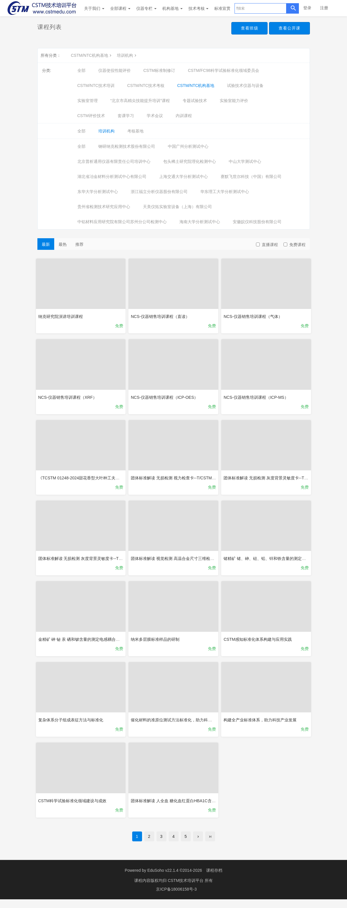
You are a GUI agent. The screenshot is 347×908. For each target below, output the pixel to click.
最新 (46, 244)
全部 (81, 70)
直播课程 (267, 244)
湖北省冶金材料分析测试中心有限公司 (111, 176)
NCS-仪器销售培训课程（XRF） (69, 396)
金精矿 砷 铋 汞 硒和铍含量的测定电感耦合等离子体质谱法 (93, 642)
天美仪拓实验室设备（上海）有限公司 (177, 206)
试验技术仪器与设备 (245, 85)
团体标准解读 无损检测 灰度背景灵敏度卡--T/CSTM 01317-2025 (283, 478)
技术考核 (198, 8)
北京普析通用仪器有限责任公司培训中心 (113, 161)
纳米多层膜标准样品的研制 (156, 642)
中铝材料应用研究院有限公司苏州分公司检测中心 (122, 221)
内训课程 (184, 115)
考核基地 (135, 131)
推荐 (79, 244)
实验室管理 (87, 100)
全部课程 (120, 8)
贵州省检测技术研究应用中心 (103, 206)
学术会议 (155, 115)
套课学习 (126, 115)
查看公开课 (288, 28)
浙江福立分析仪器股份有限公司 (159, 191)
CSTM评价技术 (91, 115)
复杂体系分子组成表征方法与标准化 (72, 724)
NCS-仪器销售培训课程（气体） (254, 315)
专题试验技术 (195, 100)
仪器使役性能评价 (114, 70)
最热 (63, 244)
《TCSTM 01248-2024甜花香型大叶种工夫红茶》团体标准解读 (97, 478)
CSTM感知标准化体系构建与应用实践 (259, 642)
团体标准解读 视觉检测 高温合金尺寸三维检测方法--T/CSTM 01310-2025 (198, 560)
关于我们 (94, 8)
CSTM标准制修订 (159, 70)
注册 (324, 8)
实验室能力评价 (234, 100)
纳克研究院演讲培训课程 (62, 315)
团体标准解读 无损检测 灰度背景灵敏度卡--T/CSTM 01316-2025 (98, 560)
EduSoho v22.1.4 (162, 879)
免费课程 (295, 244)
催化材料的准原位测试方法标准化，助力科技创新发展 (181, 724)
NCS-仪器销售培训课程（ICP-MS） (257, 396)
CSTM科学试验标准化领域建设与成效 (74, 806)
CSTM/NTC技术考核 (145, 85)
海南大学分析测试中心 (199, 221)
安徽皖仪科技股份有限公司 (257, 221)
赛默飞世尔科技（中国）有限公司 (251, 176)
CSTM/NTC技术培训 (96, 85)
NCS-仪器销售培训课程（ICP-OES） (165, 396)
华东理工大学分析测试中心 (224, 191)
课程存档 (214, 879)
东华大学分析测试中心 (97, 191)
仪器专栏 (146, 8)
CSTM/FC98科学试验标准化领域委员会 (223, 70)
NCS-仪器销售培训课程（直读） (161, 315)
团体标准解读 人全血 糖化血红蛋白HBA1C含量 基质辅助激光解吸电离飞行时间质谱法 (209, 806)
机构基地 (172, 8)
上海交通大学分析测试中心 (183, 176)
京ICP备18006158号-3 (176, 898)
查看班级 (246, 28)
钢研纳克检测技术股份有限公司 (126, 146)
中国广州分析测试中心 (188, 146)
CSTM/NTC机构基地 (92, 55)
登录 (307, 8)
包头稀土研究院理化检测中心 (189, 161)
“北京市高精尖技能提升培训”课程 (140, 100)
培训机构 (127, 55)
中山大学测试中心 (245, 161)
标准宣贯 (222, 8)
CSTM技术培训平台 (186, 889)
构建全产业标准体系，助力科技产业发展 (261, 724)
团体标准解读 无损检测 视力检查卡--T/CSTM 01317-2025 (184, 478)
